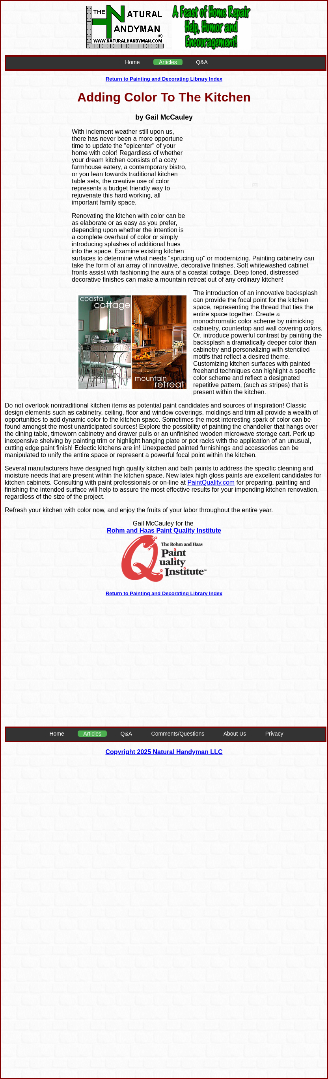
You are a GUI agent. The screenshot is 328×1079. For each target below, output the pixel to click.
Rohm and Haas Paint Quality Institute (164, 530)
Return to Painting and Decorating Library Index (164, 79)
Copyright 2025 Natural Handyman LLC (164, 752)
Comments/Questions (178, 733)
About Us (235, 733)
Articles (168, 62)
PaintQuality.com (211, 482)
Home (132, 62)
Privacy (274, 733)
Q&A (202, 62)
